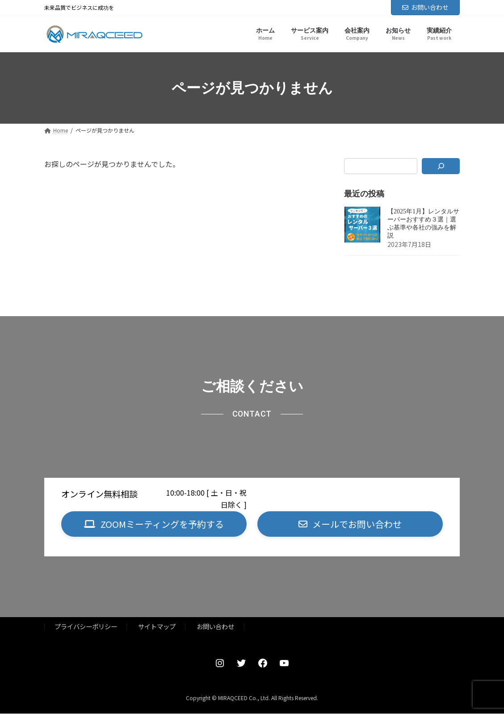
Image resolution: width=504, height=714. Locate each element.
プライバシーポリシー (86, 627)
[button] (154, 524)
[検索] (441, 166)
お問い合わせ (425, 7)
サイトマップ (157, 627)
